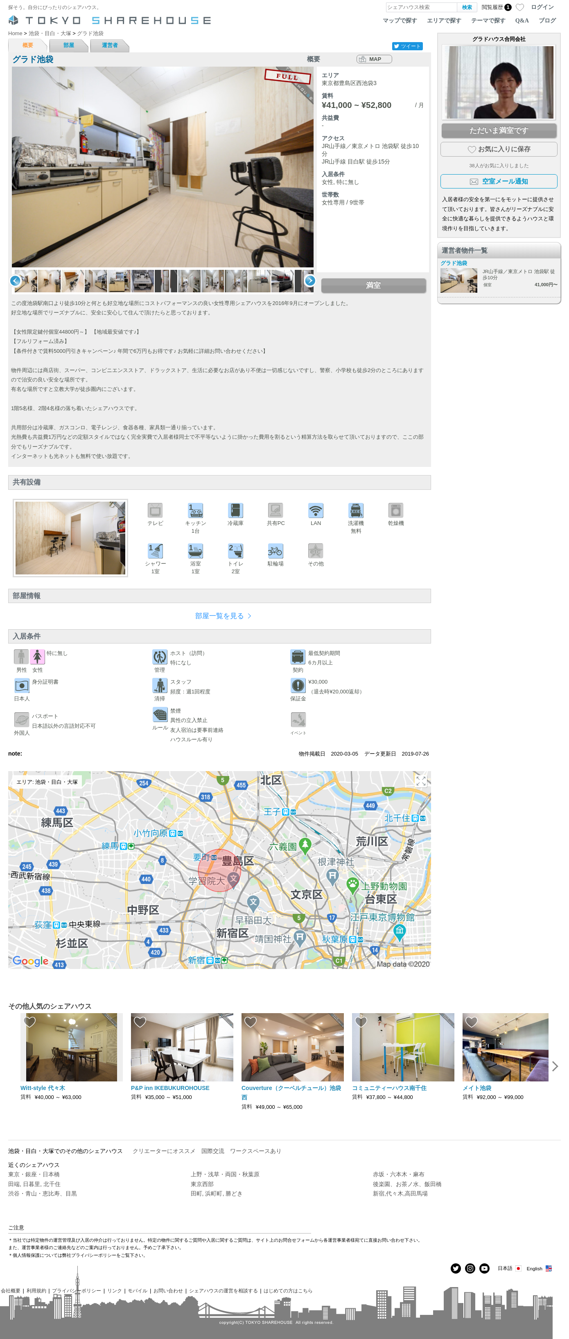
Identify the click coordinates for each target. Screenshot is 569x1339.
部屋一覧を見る (219, 616)
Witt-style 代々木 (42, 1088)
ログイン (542, 7)
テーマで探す (488, 20)
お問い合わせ (168, 1290)
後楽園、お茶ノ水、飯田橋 (407, 1184)
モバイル (137, 1290)
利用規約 (36, 1290)
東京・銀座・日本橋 (34, 1174)
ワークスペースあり (256, 1151)
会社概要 (10, 1290)
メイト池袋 (477, 1088)
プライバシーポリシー (76, 1290)
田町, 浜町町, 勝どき (217, 1193)
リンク (114, 1290)
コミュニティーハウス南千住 (389, 1088)
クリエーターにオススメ (164, 1151)
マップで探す (400, 20)
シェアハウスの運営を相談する (223, 1290)
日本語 (510, 1268)
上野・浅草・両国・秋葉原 (225, 1174)
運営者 (110, 45)
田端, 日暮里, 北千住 (34, 1184)
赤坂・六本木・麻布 (398, 1174)
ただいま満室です (499, 130)
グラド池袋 (453, 263)
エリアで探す (444, 20)
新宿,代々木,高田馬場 (400, 1193)
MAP (375, 59)
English (540, 1268)
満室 (373, 285)
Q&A (522, 20)
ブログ (547, 20)
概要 (28, 45)
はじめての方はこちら (288, 1290)
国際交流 (212, 1151)
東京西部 (202, 1184)
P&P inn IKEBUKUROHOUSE (170, 1088)
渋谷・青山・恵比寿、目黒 (42, 1193)
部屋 (68, 45)
